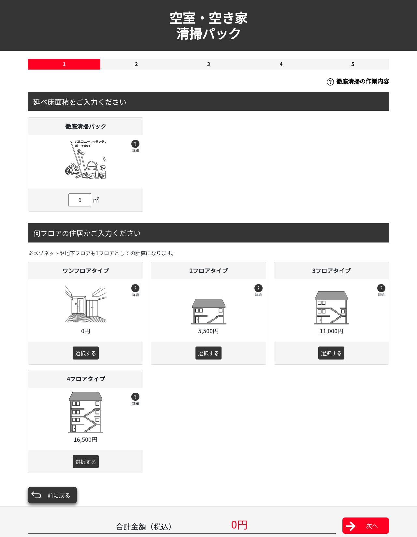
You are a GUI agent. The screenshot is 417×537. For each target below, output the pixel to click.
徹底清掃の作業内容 (358, 81)
